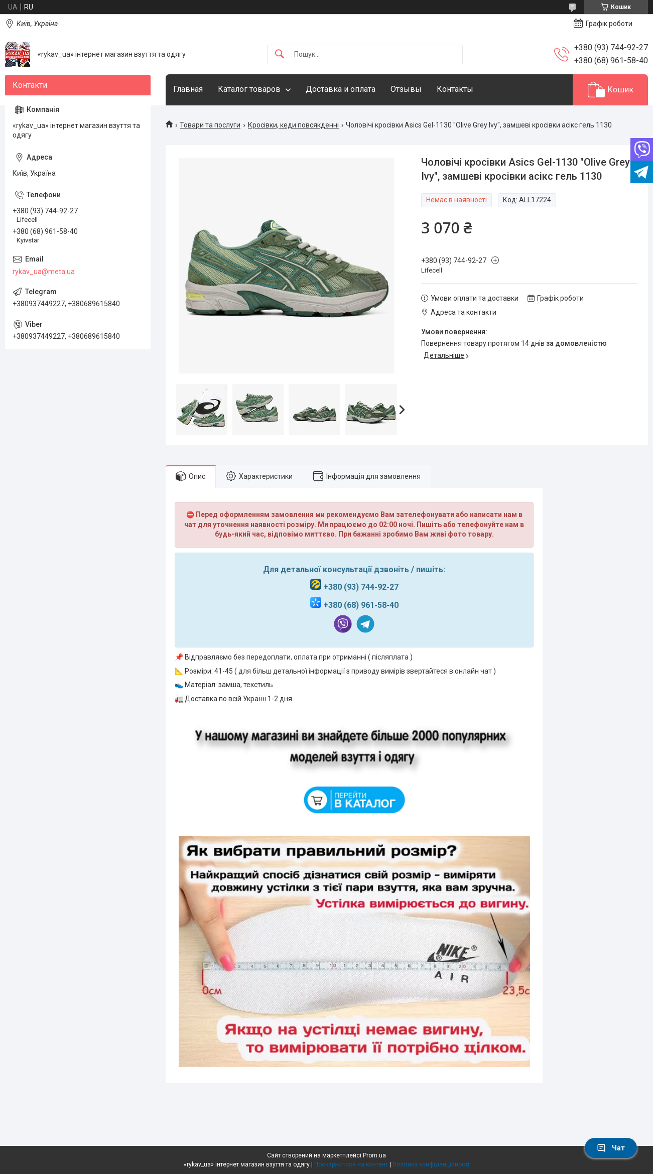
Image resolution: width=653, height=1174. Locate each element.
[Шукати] (280, 54)
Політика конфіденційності (431, 1164)
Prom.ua (374, 1155)
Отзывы (406, 89)
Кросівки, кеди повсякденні (293, 125)
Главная (188, 89)
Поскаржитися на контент (351, 1164)
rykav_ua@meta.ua (44, 272)
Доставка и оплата (340, 89)
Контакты (455, 89)
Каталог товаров (249, 89)
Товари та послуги (210, 125)
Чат (611, 1147)
